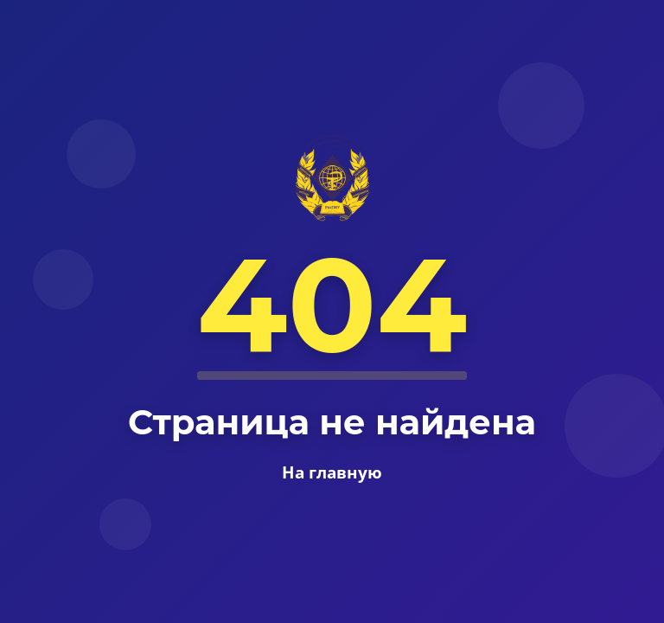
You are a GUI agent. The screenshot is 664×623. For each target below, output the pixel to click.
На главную (332, 472)
